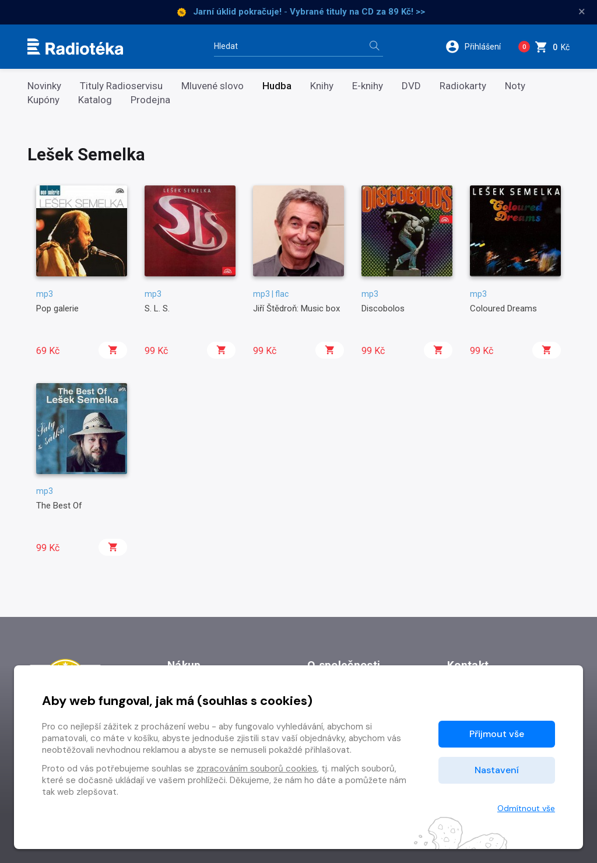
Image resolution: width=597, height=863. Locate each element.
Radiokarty (463, 86)
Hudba (277, 86)
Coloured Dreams (503, 308)
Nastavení (497, 770)
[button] (477, 46)
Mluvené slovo (212, 86)
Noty (515, 86)
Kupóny (43, 100)
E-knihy (367, 86)
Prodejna (150, 100)
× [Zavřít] (581, 11)
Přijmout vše (496, 734)
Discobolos (383, 308)
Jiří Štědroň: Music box (296, 308)
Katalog (95, 100)
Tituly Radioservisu (121, 86)
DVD (411, 86)
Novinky (44, 86)
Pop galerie (57, 308)
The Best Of (59, 505)
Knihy (321, 86)
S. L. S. (157, 308)
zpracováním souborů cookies (256, 768)
